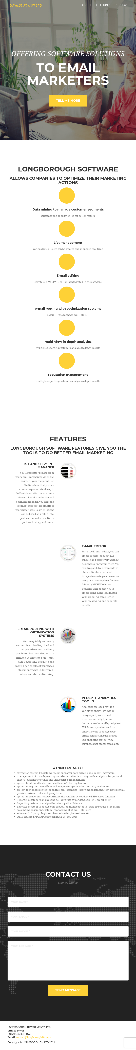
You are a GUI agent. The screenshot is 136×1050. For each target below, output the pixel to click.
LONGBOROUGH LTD (30, 8)
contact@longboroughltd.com (33, 1037)
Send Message (68, 990)
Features (103, 8)
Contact (122, 8)
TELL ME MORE (68, 100)
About (86, 8)
